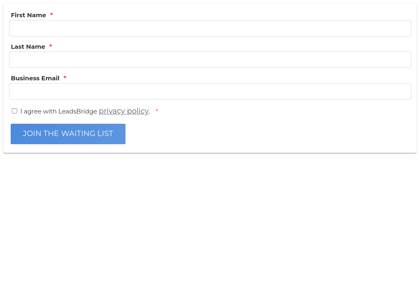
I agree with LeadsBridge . (86, 111)
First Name (28, 15)
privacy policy (124, 111)
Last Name (28, 46)
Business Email (35, 78)
